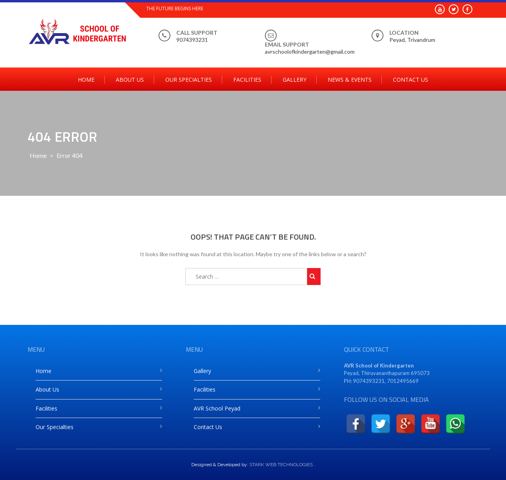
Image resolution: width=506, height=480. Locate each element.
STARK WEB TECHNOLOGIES (281, 464)
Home (86, 79)
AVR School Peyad (217, 408)
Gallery (294, 79)
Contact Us (410, 79)
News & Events (350, 79)
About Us (130, 79)
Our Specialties (188, 79)
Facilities (247, 79)
